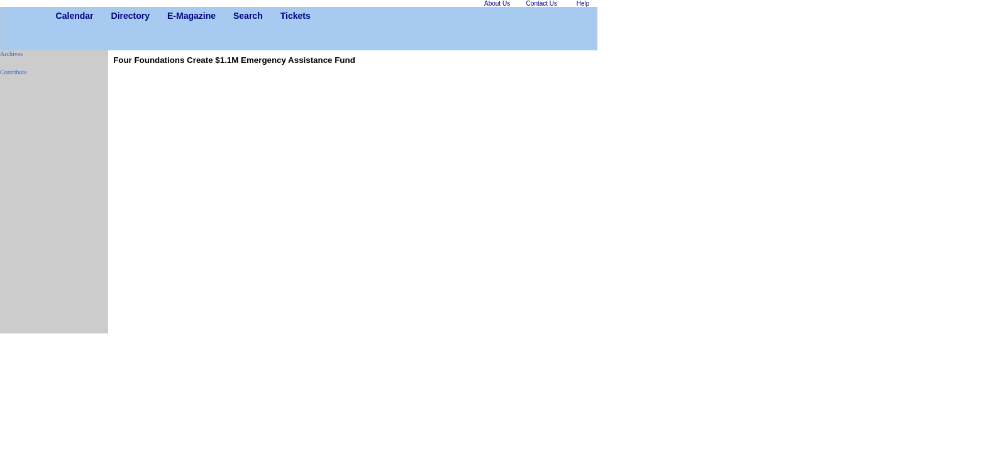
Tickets (285, 16)
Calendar (60, 16)
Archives (11, 53)
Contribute (13, 72)
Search (238, 16)
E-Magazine (172, 16)
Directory (116, 16)
